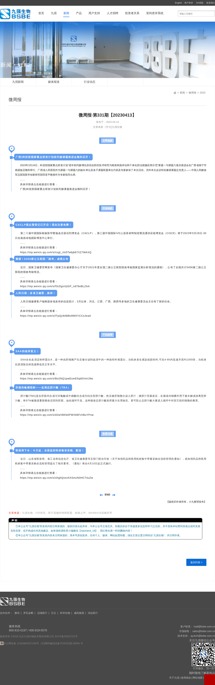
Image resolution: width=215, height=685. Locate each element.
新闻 (66, 13)
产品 (79, 13)
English (178, 3)
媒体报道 (53, 81)
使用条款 (186, 677)
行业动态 (89, 81)
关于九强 (174, 677)
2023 (202, 92)
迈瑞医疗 (42, 613)
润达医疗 (93, 613)
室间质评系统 (154, 13)
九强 (54, 13)
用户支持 (94, 13)
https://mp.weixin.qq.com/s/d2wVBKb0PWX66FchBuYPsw (57, 414)
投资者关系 (132, 13)
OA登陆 (199, 3)
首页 (41, 13)
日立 (53, 613)
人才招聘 (112, 13)
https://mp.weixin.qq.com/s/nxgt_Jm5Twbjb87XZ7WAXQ (56, 252)
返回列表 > (196, 562)
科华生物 (65, 613)
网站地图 (198, 677)
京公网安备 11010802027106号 (21, 643)
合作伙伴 (6, 613)
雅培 (17, 613)
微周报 (125, 81)
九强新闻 (18, 81)
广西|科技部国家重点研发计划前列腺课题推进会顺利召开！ (55, 189)
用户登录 (188, 3)
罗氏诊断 (28, 613)
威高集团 (79, 613)
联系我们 (210, 3)
